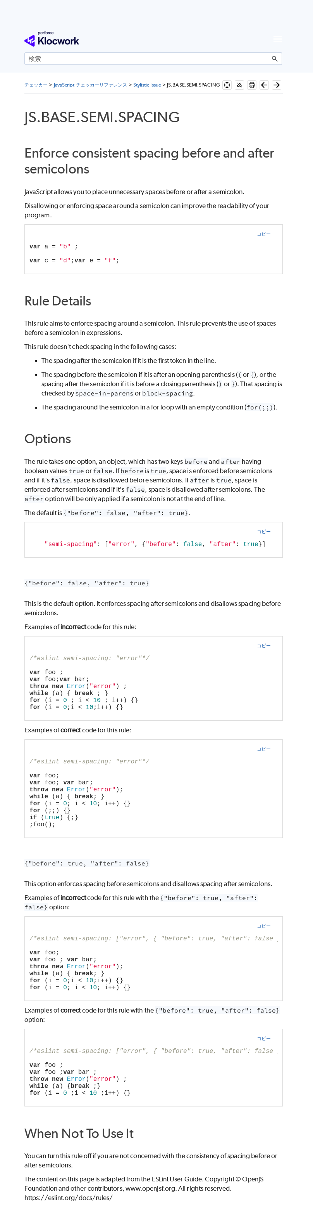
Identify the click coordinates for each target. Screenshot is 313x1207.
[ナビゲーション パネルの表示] (277, 38)
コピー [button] (264, 234)
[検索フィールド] (153, 58)
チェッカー (36, 85)
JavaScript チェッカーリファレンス (90, 85)
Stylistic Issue (147, 85)
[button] (275, 58)
